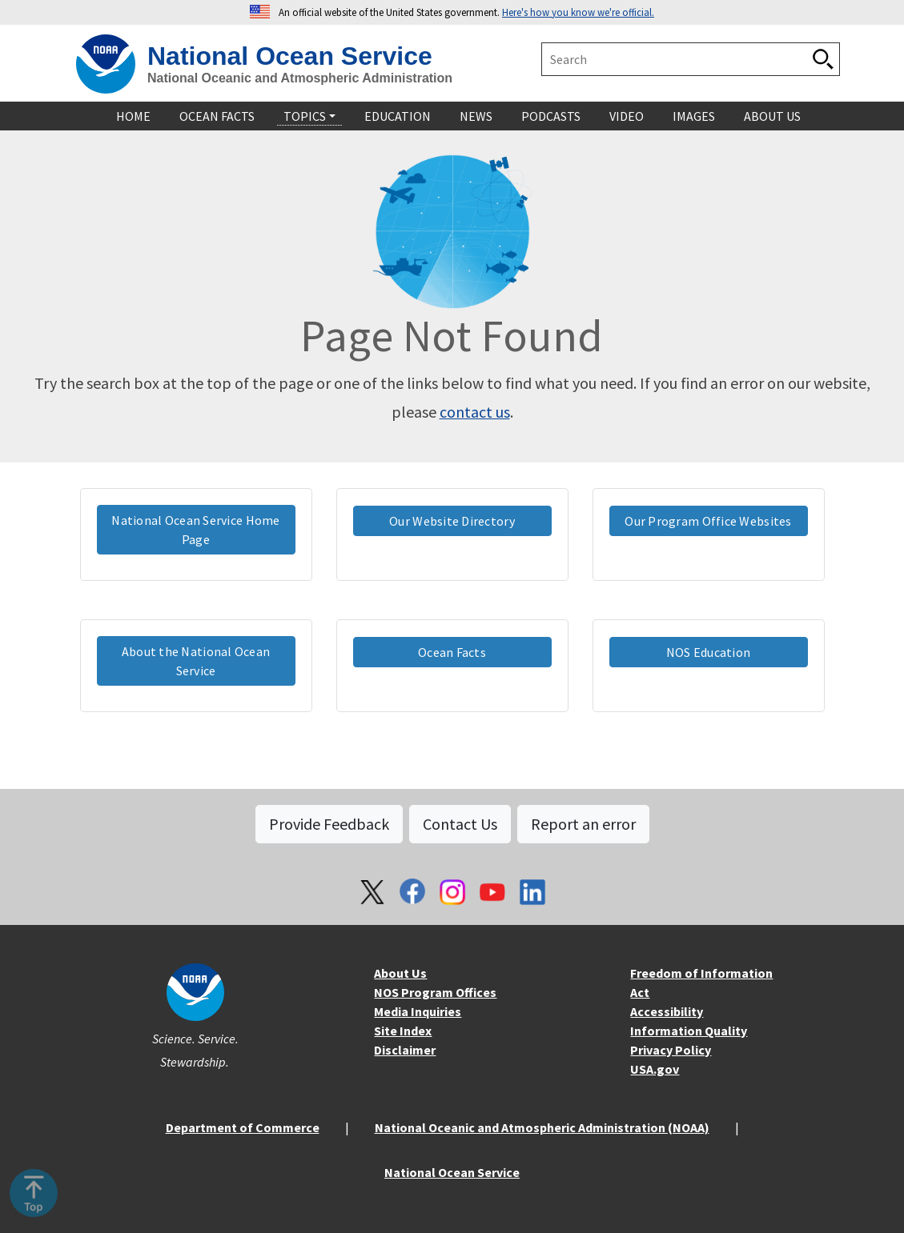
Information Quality (688, 1031)
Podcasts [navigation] (551, 116)
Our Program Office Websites (708, 521)
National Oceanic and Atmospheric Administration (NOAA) (542, 1127)
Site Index (403, 1031)
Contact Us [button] (460, 824)
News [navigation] (476, 116)
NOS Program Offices (435, 992)
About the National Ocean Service (196, 661)
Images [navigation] (694, 116)
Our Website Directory (452, 521)
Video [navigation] (626, 116)
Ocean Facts (452, 652)
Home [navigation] (133, 116)
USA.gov (654, 1069)
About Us (400, 973)
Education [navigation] (397, 116)
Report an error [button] (583, 824)
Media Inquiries (417, 1011)
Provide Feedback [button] (329, 824)
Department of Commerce (242, 1127)
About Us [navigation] (772, 116)
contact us (475, 412)
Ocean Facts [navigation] (217, 116)
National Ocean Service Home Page (195, 529)
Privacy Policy (670, 1050)
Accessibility (666, 1011)
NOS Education (708, 652)
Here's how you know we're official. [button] (578, 12)
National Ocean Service (289, 56)
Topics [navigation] (304, 116)
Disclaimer (405, 1050)
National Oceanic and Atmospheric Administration (299, 78)
